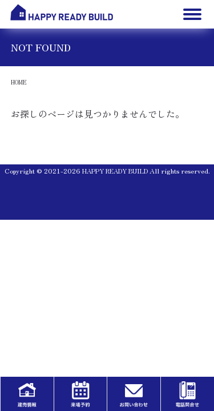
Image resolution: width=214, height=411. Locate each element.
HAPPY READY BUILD (115, 170)
